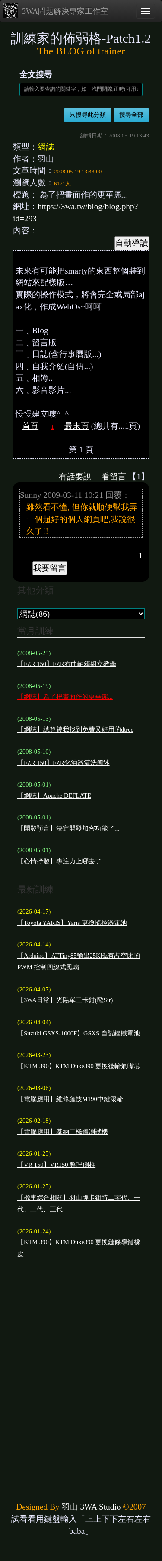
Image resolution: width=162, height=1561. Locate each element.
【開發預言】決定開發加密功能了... (68, 828)
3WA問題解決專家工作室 (55, 10)
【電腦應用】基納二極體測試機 (62, 1131)
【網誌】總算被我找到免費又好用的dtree (75, 729)
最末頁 (76, 425)
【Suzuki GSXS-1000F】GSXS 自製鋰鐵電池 (78, 1033)
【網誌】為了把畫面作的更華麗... (65, 696)
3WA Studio (100, 1506)
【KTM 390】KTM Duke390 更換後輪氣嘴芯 (78, 1066)
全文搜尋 (35, 74)
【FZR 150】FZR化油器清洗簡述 (63, 762)
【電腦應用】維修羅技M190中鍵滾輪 (70, 1099)
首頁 (30, 425)
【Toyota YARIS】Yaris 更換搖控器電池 (72, 922)
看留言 (114, 476)
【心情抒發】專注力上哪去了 (59, 861)
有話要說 (75, 476)
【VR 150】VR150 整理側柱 (56, 1164)
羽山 (70, 1506)
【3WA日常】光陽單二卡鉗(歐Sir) (65, 1000)
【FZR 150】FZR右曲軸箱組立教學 (66, 663)
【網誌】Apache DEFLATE (54, 795)
